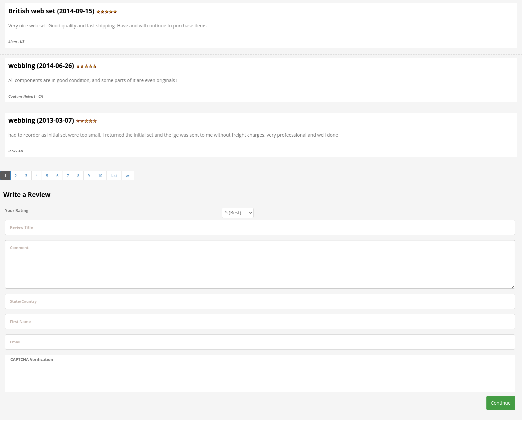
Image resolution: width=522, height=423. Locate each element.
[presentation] (61, 377)
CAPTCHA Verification (31, 359)
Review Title (21, 227)
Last (114, 175)
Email (15, 341)
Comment (19, 247)
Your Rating (16, 210)
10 (100, 175)
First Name (20, 321)
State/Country (23, 301)
